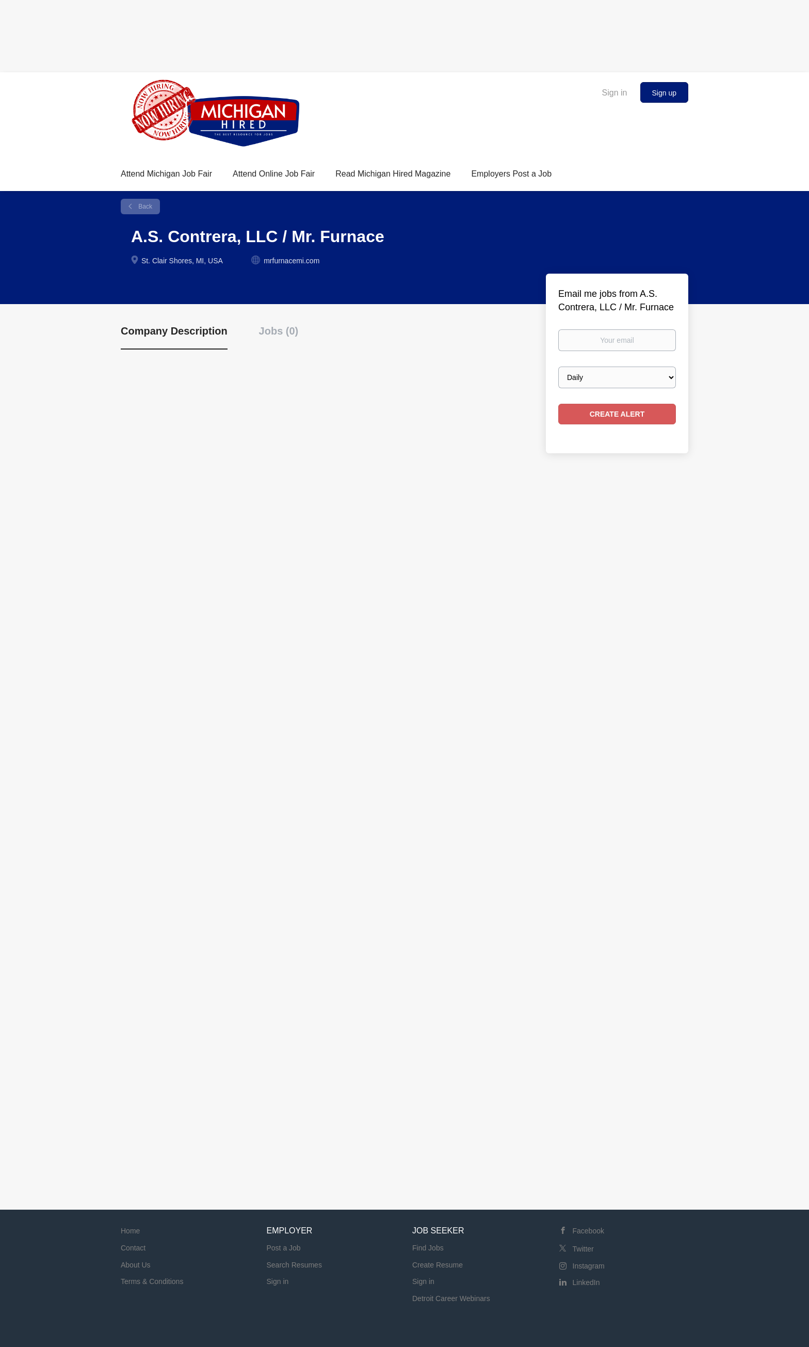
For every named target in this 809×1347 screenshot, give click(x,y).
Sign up (664, 93)
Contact (133, 1248)
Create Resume (437, 1265)
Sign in (614, 92)
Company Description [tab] (174, 331)
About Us (136, 1265)
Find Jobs (428, 1248)
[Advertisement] (404, 33)
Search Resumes (294, 1265)
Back (144, 206)
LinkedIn (586, 1282)
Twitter (583, 1249)
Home (130, 1231)
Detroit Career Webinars (451, 1298)
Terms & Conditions (152, 1281)
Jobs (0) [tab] (279, 331)
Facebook (588, 1231)
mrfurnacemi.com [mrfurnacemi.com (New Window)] (291, 261)
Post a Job (284, 1248)
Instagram (589, 1266)
